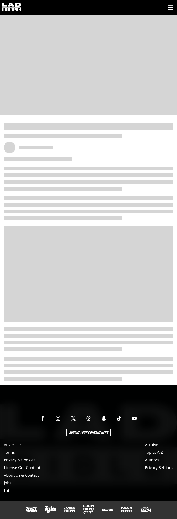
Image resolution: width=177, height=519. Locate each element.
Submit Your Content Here (88, 432)
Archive (151, 444)
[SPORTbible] (31, 510)
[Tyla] (50, 509)
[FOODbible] (126, 510)
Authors (152, 460)
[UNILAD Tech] (145, 509)
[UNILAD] (107, 510)
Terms (9, 452)
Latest (9, 490)
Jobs (7, 483)
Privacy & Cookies (19, 460)
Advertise (12, 444)
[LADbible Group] (88, 509)
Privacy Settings (159, 467)
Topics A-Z (154, 452)
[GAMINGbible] (69, 509)
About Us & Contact (21, 475)
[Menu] (171, 7)
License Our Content (22, 467)
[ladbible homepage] (11, 7)
